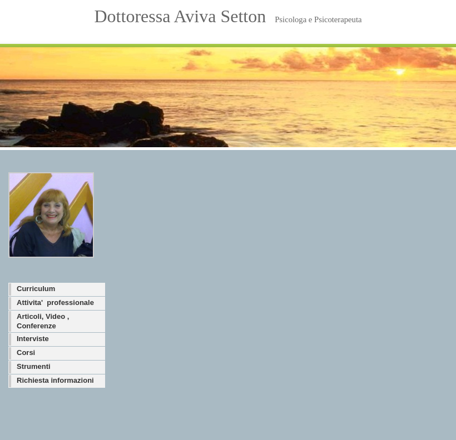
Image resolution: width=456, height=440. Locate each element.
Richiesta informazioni (55, 380)
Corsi (26, 352)
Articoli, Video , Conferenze (43, 321)
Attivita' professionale (55, 302)
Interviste (33, 338)
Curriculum (36, 288)
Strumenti (34, 366)
